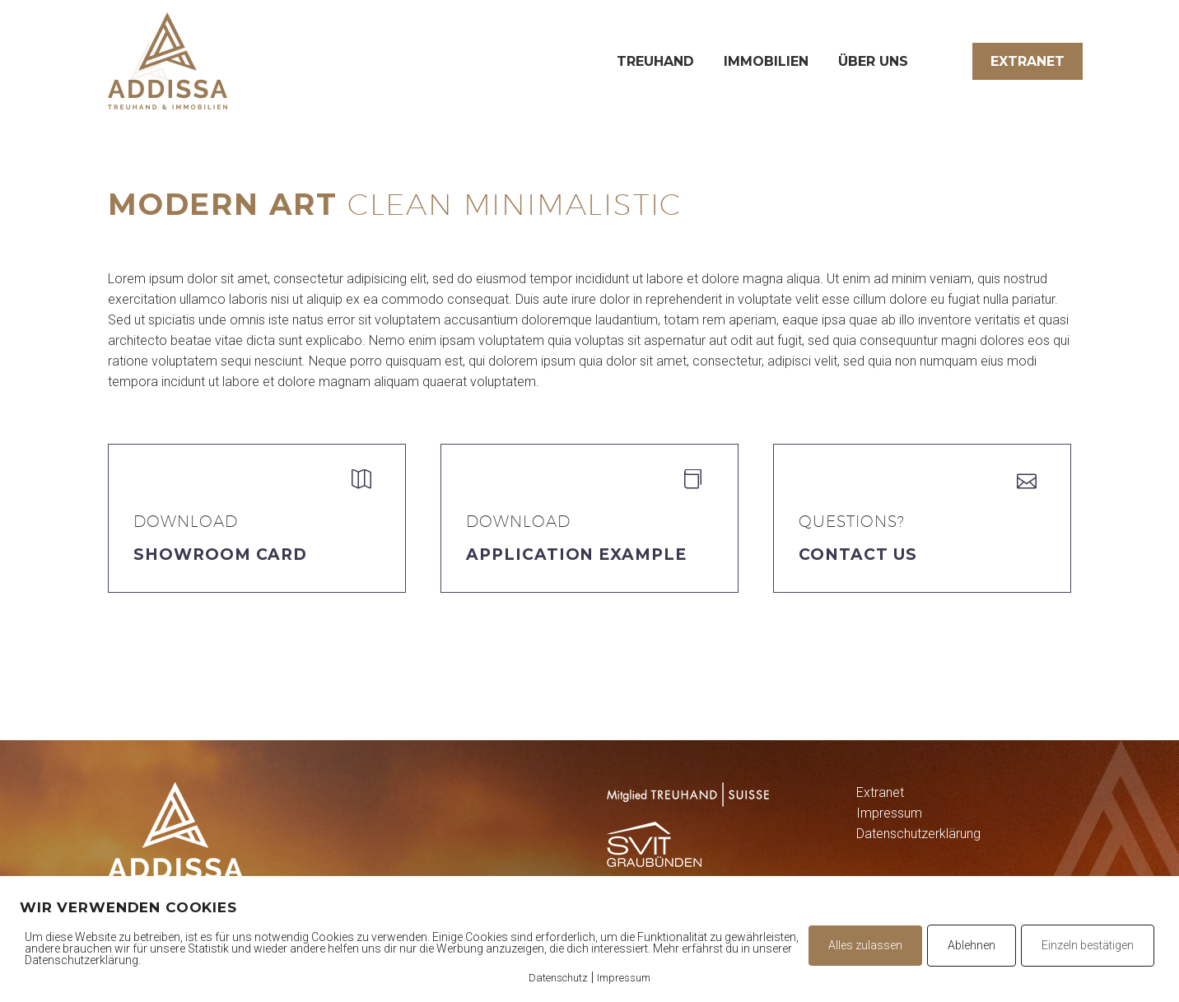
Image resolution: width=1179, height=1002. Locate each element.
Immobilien (766, 61)
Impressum (889, 813)
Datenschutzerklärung (918, 833)
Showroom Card (220, 554)
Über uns (873, 61)
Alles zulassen (865, 945)
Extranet (1027, 61)
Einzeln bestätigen (1088, 945)
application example (576, 554)
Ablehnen (971, 945)
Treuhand (655, 61)
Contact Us (858, 554)
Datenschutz (558, 978)
